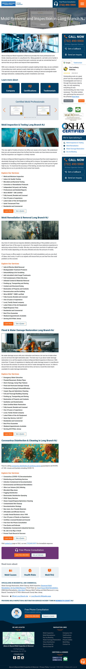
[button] (4, 110)
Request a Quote (48, 616)
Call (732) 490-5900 (22, 555)
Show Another (68, 101)
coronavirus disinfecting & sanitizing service (26, 466)
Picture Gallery (67, 640)
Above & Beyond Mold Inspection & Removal (23, 667)
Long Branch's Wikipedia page (41, 596)
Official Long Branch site (20, 596)
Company (10, 91)
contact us (8, 543)
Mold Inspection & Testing (74, 143)
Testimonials (50, 91)
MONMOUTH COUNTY (63, 601)
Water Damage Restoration (74, 149)
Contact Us (66, 644)
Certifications (30, 91)
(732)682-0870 (31, 543)
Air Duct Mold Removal (18, 588)
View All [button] (81, 101)
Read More (75, 97)
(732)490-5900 (18, 654)
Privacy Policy (44, 667)
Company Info (67, 633)
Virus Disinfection (49, 642)
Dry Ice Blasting (70, 152)
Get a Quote (20, 211)
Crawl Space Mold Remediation (47, 588)
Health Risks (30, 575)
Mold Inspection (48, 633)
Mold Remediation (71, 146)
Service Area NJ (48, 644)
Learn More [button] (8, 211)
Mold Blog (66, 642)
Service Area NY (48, 646)
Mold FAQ (49, 575)
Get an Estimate (38, 555)
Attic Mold (21, 590)
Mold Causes (10, 575)
